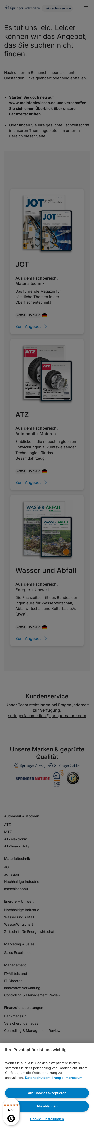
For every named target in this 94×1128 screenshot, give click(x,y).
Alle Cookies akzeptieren (47, 1093)
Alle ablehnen (47, 1106)
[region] (47, 1085)
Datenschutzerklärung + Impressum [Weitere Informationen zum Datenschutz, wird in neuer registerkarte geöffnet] (53, 1078)
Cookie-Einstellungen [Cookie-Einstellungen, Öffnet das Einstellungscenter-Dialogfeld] (47, 1119)
